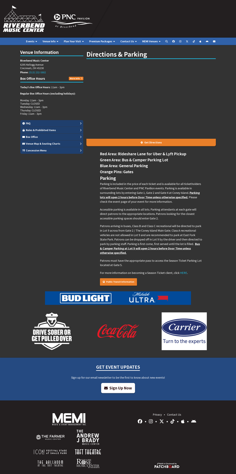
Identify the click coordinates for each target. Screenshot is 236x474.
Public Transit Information (118, 281)
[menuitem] (31, 41)
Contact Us (174, 414)
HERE (183, 273)
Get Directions (151, 142)
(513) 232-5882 (37, 72)
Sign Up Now (118, 387)
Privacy (157, 414)
